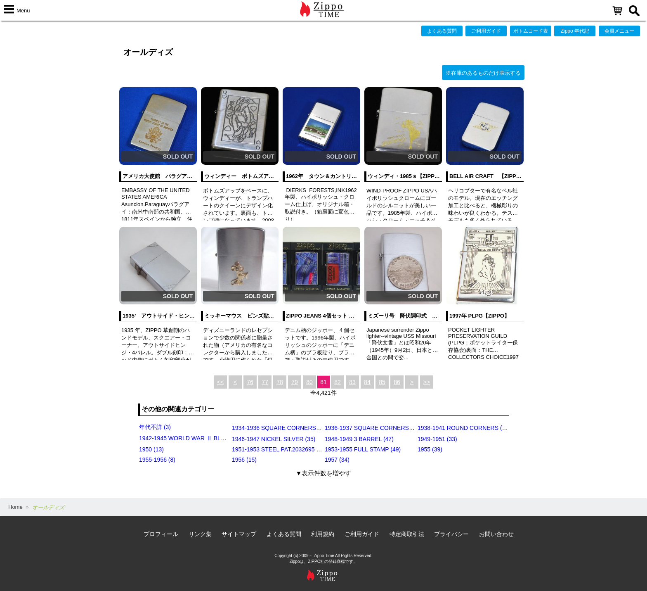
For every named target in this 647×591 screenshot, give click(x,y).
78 (279, 382)
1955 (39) (430, 449)
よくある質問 (442, 31)
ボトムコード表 (530, 31)
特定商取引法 (407, 534)
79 (294, 382)
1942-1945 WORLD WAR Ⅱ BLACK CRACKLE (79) (206, 438)
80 (309, 382)
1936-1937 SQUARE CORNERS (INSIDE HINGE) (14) (395, 428)
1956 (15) (244, 459)
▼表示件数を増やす (324, 473)
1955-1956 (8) (157, 459)
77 (265, 382)
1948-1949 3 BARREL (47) (359, 439)
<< (220, 382)
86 (397, 382)
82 (337, 382)
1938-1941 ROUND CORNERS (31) (464, 428)
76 (250, 382)
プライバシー (451, 534)
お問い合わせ (496, 534)
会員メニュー (619, 31)
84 (367, 382)
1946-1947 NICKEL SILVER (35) (273, 439)
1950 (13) (151, 449)
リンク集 (200, 534)
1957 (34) (337, 459)
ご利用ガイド (486, 31)
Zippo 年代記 (575, 31)
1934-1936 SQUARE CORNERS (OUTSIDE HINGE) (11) (305, 428)
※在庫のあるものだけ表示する (483, 73)
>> (426, 382)
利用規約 (322, 534)
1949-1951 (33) (437, 439)
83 (352, 382)
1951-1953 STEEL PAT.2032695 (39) (279, 449)
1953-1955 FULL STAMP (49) (363, 449)
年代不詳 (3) (155, 427)
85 (382, 382)
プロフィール (161, 534)
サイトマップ (239, 534)
